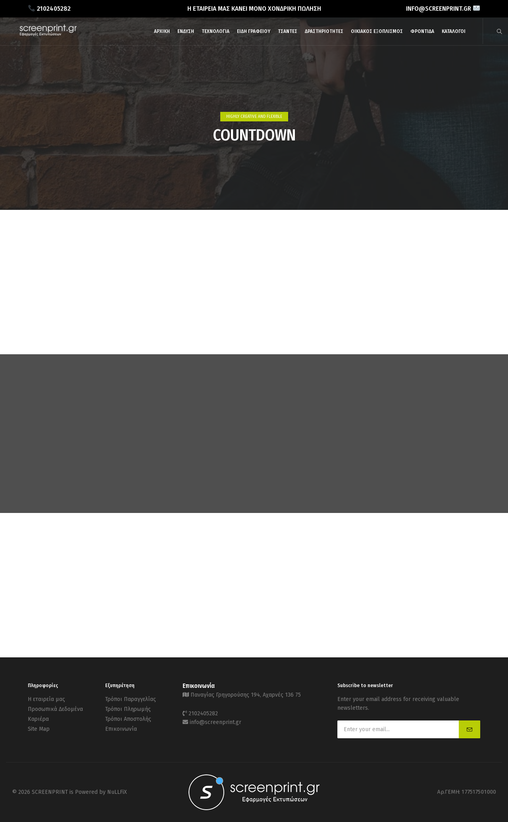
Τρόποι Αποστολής (128, 719)
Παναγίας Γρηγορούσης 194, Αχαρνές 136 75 (245, 694)
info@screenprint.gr (215, 722)
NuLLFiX (117, 792)
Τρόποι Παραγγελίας (130, 699)
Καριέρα (38, 719)
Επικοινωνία (121, 729)
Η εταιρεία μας (46, 699)
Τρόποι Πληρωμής (128, 709)
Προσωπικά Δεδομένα (55, 709)
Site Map (39, 729)
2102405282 (203, 713)
